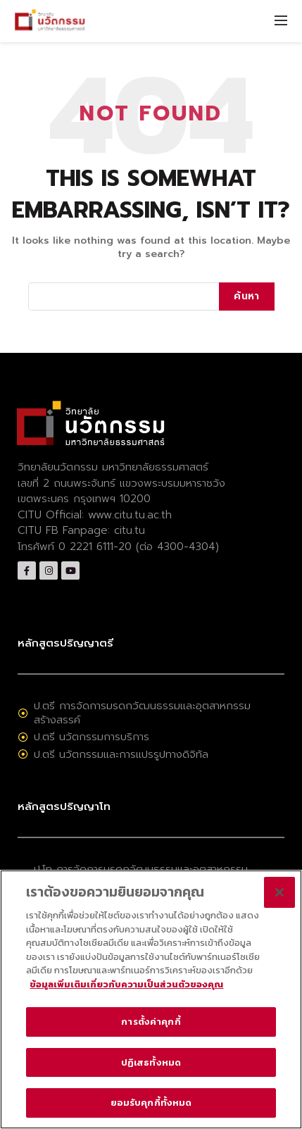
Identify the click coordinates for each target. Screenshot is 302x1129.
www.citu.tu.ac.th (130, 515)
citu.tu (129, 530)
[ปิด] (279, 892)
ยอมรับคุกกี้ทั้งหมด (151, 1102)
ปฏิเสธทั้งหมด (151, 1062)
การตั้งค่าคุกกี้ (150, 1021)
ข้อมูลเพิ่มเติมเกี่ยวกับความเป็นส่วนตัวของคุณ (126, 984)
